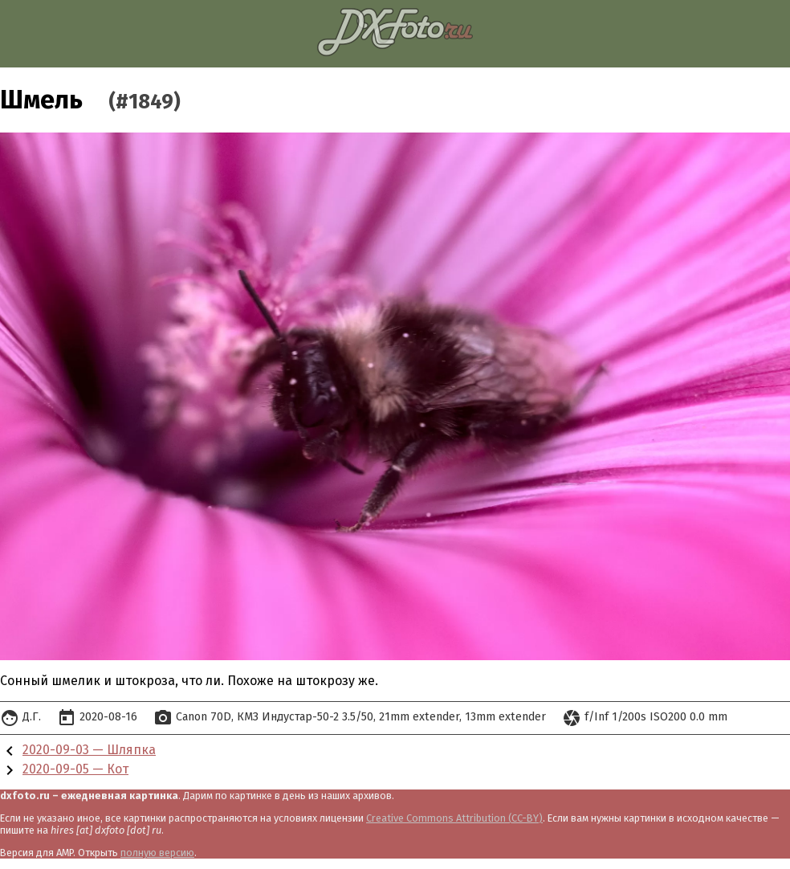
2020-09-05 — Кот (75, 769)
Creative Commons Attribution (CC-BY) (454, 818)
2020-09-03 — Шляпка (89, 749)
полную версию (157, 853)
